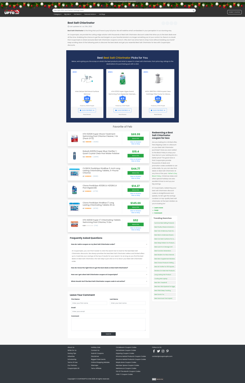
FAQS (156, 210)
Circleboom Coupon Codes (126, 347)
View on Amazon (135, 142)
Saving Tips (72, 353)
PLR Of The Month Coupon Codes (128, 371)
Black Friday (156, 176)
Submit (108, 334)
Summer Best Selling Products (164, 223)
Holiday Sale (95, 347)
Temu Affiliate (96, 368)
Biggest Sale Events (98, 359)
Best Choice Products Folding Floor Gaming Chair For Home (174, 263)
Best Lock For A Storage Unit (164, 247)
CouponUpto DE (73, 368)
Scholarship (72, 359)
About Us (71, 347)
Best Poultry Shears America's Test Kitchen (168, 227)
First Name (75, 299)
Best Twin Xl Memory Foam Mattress (166, 231)
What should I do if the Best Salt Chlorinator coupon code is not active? (98, 281)
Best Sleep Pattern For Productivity (166, 243)
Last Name (114, 299)
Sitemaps (94, 365)
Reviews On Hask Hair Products (165, 271)
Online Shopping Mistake (100, 362)
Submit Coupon (234, 12)
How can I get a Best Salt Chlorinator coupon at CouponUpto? (94, 274)
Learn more (158, 208)
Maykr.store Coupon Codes (126, 362)
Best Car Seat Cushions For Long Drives (167, 239)
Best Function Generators (163, 251)
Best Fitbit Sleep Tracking (163, 290)
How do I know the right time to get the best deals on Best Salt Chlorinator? (99, 268)
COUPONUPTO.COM (84, 379)
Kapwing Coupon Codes (125, 353)
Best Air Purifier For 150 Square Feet (166, 267)
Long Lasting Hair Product (163, 275)
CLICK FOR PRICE (87, 110)
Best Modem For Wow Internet (164, 255)
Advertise (71, 356)
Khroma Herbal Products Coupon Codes (131, 356)
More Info (135, 138)
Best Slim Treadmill (161, 282)
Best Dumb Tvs (159, 294)
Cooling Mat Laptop (161, 279)
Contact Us (95, 350)
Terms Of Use (73, 362)
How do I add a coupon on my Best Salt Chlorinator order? (93, 244)
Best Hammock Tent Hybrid (163, 298)
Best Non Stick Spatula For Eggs (165, 286)
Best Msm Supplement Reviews (165, 259)
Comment (75, 316)
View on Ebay (135, 144)
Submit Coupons (97, 353)
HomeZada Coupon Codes (126, 350)
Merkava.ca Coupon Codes (126, 368)
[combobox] (124, 10)
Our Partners (72, 365)
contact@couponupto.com (162, 356)
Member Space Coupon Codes (127, 365)
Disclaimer (95, 356)
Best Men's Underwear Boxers (164, 235)
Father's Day (172, 173)
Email (73, 308)
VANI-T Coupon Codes (124, 374)
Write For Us (72, 350)
